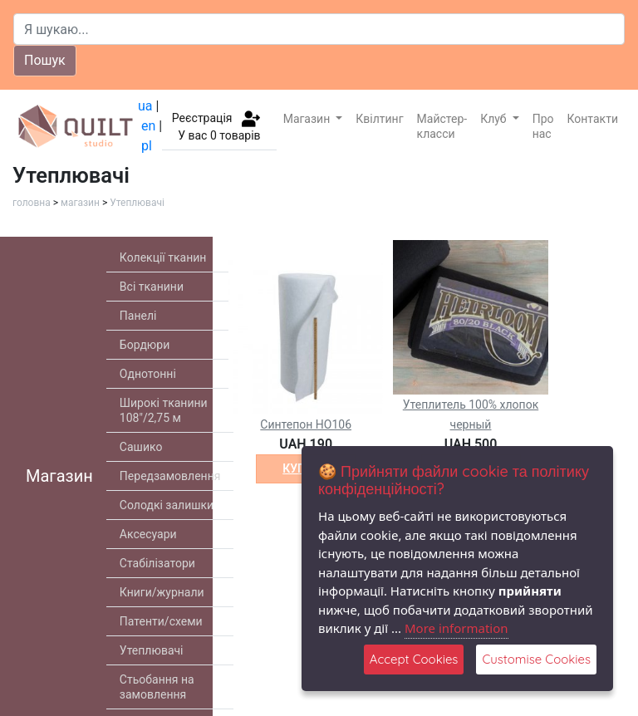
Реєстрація (202, 117)
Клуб (494, 118)
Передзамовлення (170, 476)
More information (456, 628)
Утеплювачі (137, 202)
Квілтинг (379, 118)
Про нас (543, 126)
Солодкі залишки (166, 505)
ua (145, 106)
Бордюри (144, 344)
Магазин (308, 118)
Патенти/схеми (161, 621)
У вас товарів (219, 135)
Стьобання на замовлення (157, 687)
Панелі (138, 315)
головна (31, 202)
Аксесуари (148, 534)
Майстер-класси (442, 126)
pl (146, 146)
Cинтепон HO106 (305, 424)
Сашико (141, 447)
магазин (80, 202)
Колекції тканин (163, 257)
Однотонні (148, 373)
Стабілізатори (157, 563)
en (148, 126)
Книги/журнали (162, 592)
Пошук (45, 60)
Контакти (593, 118)
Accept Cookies (414, 659)
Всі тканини (152, 286)
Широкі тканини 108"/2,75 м (164, 410)
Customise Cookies (536, 659)
